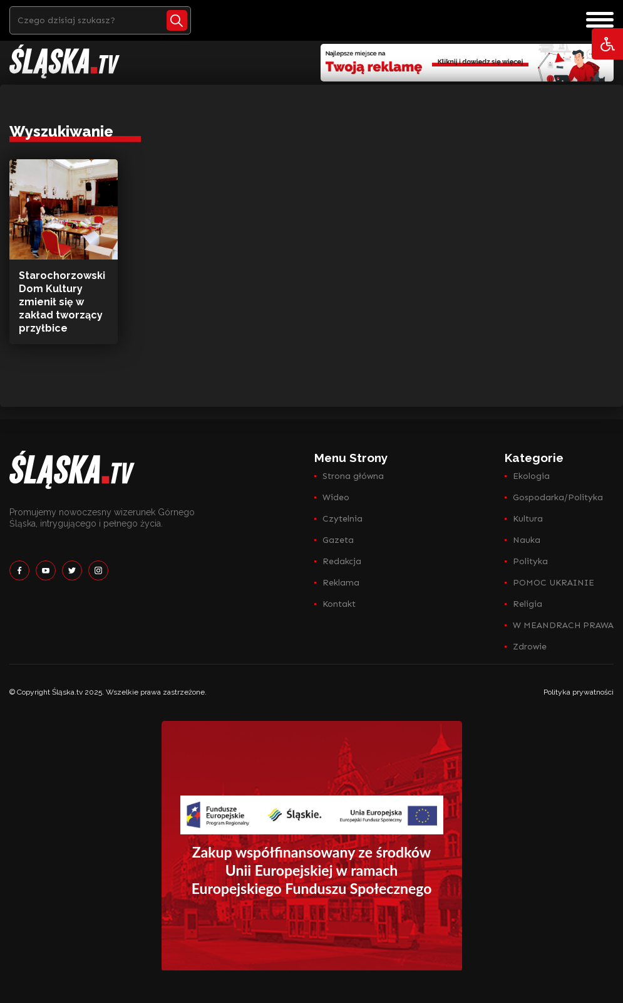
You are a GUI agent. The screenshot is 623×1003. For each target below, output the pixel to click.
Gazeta (338, 540)
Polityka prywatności (578, 692)
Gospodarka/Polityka (558, 497)
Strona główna (353, 476)
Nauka (526, 540)
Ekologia (531, 476)
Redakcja (341, 561)
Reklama (340, 582)
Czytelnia (342, 518)
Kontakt (339, 604)
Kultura (528, 518)
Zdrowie (530, 646)
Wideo (335, 497)
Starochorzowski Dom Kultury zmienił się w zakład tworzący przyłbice (62, 302)
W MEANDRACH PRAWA (563, 625)
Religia (527, 604)
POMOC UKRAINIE (553, 582)
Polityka (530, 561)
